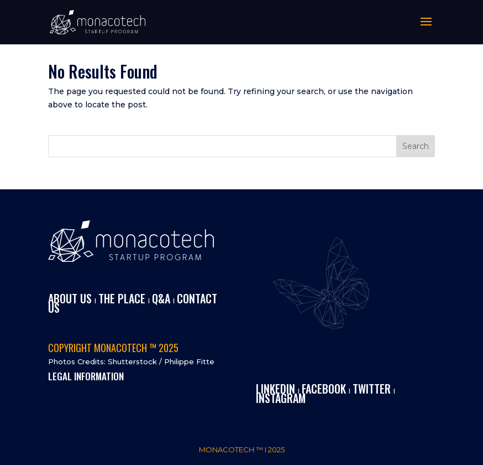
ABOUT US (70, 298)
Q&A (161, 298)
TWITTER (372, 388)
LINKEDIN (275, 388)
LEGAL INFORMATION (86, 376)
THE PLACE (121, 298)
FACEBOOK (324, 388)
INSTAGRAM (281, 398)
